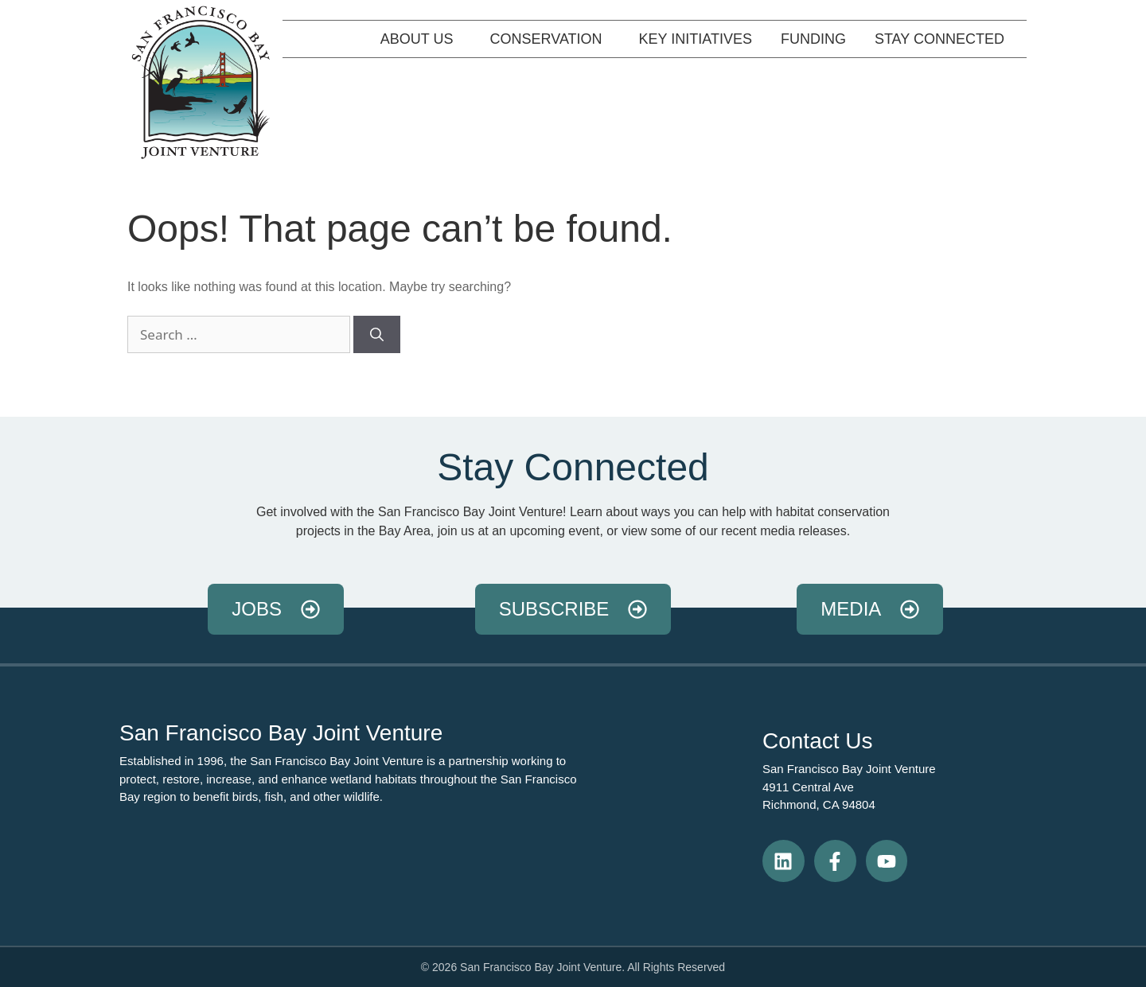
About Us (421, 39)
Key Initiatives (695, 39)
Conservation (550, 39)
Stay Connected (943, 39)
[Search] (376, 335)
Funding (813, 39)
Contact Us (817, 741)
